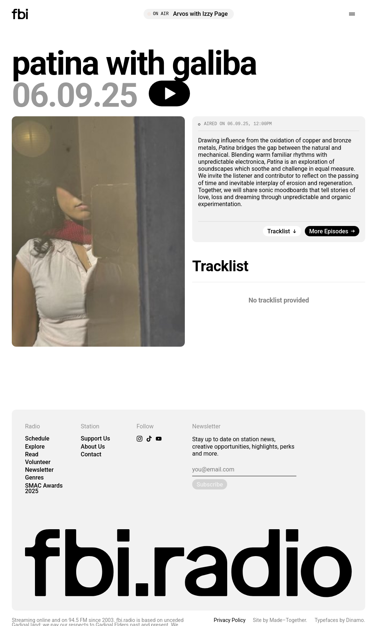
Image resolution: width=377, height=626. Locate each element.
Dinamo (355, 620)
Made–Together (287, 620)
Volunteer (37, 462)
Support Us (95, 438)
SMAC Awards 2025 (44, 488)
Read (31, 454)
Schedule (37, 438)
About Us (93, 446)
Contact (91, 454)
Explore (35, 446)
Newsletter (39, 470)
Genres (34, 477)
